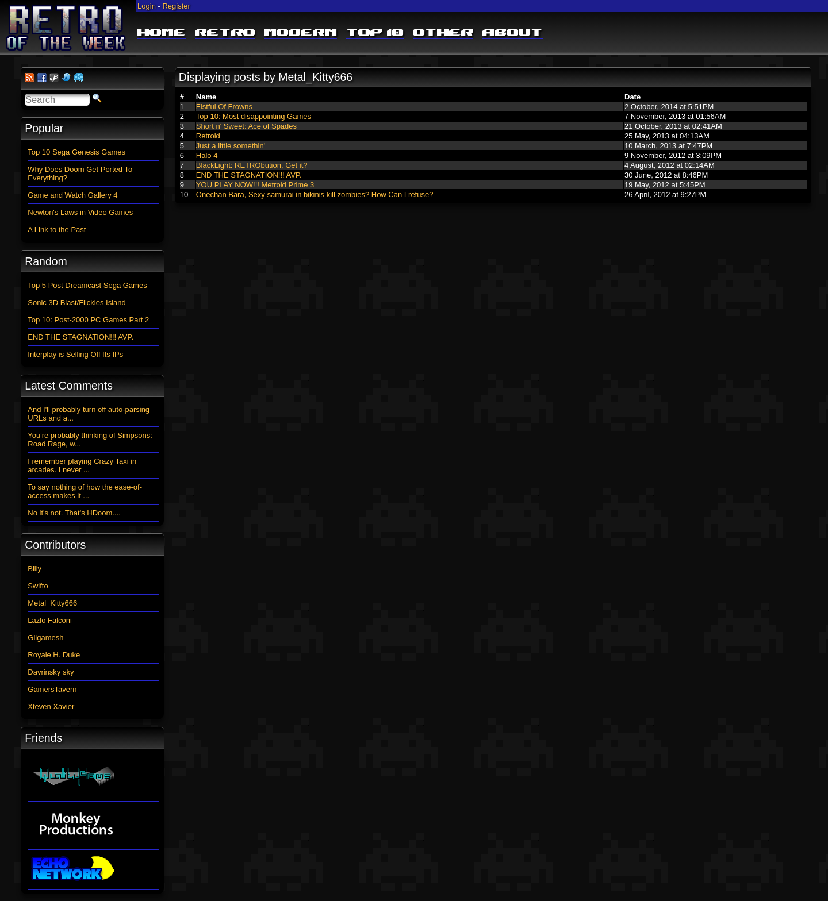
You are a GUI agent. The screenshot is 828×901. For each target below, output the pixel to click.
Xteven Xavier (51, 706)
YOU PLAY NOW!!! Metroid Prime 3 (255, 184)
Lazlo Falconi (50, 620)
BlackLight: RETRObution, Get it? (252, 165)
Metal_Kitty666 (52, 603)
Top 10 (375, 33)
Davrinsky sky (51, 672)
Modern (300, 33)
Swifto (38, 586)
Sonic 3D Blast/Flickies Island (77, 302)
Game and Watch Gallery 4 (72, 195)
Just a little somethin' (230, 145)
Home (161, 33)
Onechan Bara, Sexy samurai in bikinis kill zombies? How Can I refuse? (315, 194)
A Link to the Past (57, 229)
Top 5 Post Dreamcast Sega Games (87, 285)
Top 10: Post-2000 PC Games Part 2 (88, 319)
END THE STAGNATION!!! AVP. (249, 175)
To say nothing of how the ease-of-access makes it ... (85, 491)
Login (146, 6)
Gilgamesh (45, 637)
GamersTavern (52, 689)
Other (443, 33)
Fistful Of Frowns (224, 106)
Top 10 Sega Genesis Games (76, 152)
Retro (225, 33)
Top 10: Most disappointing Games (253, 116)
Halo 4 (207, 155)
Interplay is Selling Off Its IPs (75, 354)
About (512, 33)
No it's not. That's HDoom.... (74, 513)
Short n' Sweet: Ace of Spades (246, 126)
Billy (34, 568)
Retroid (208, 136)
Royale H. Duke (54, 654)
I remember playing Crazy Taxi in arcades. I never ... (82, 465)
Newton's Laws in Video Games (80, 212)
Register (176, 6)
